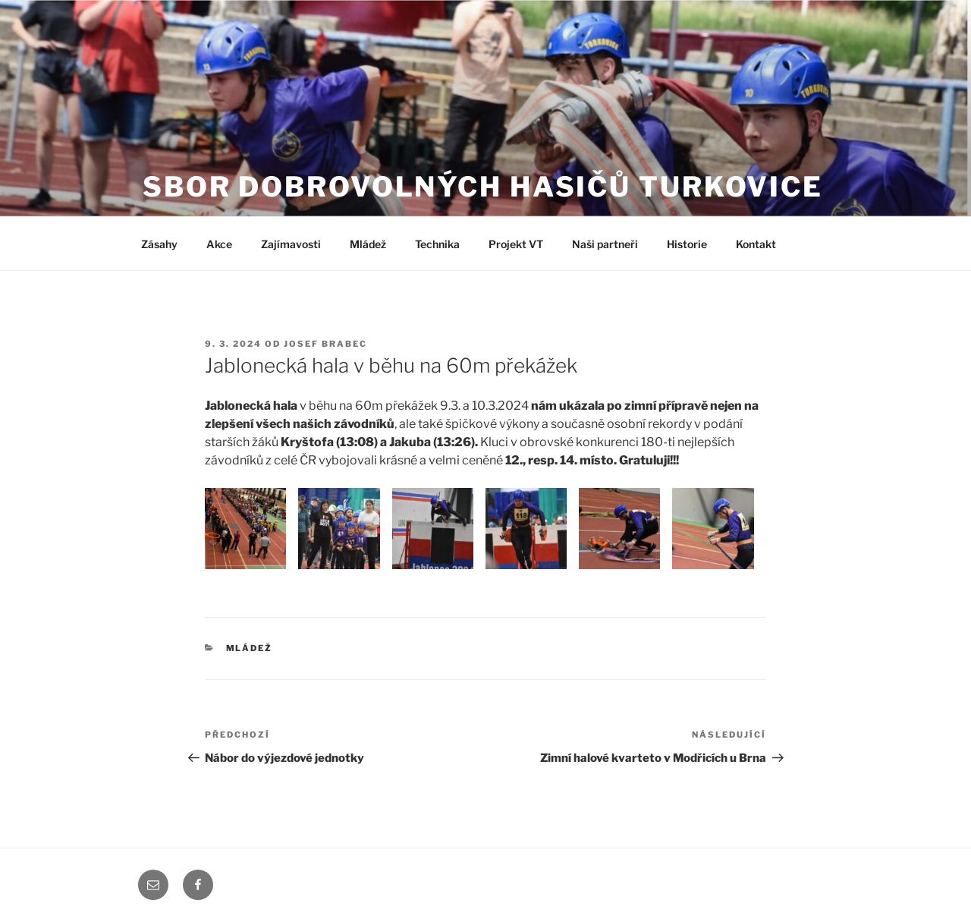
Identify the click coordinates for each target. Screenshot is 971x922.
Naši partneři (605, 244)
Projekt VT (516, 244)
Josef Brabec (325, 343)
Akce (219, 244)
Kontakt (756, 244)
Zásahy (159, 244)
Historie (687, 244)
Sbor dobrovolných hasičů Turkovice (483, 186)
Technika (437, 244)
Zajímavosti (291, 244)
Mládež (368, 244)
